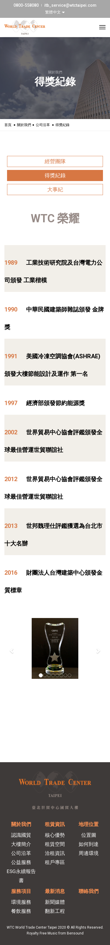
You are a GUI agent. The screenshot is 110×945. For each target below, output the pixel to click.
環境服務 (21, 902)
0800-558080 (26, 5)
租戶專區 (55, 862)
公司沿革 (43, 125)
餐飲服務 (21, 911)
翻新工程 (55, 911)
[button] (12, 650)
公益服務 (21, 862)
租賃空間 (55, 844)
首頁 (7, 125)
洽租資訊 (55, 853)
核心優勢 (55, 835)
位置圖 (88, 835)
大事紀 (55, 189)
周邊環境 (89, 853)
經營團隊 (55, 161)
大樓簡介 (21, 844)
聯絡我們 (89, 891)
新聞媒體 (55, 902)
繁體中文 (53, 12)
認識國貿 (21, 835)
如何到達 (89, 844)
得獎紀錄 (55, 175)
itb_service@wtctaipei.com (70, 5)
